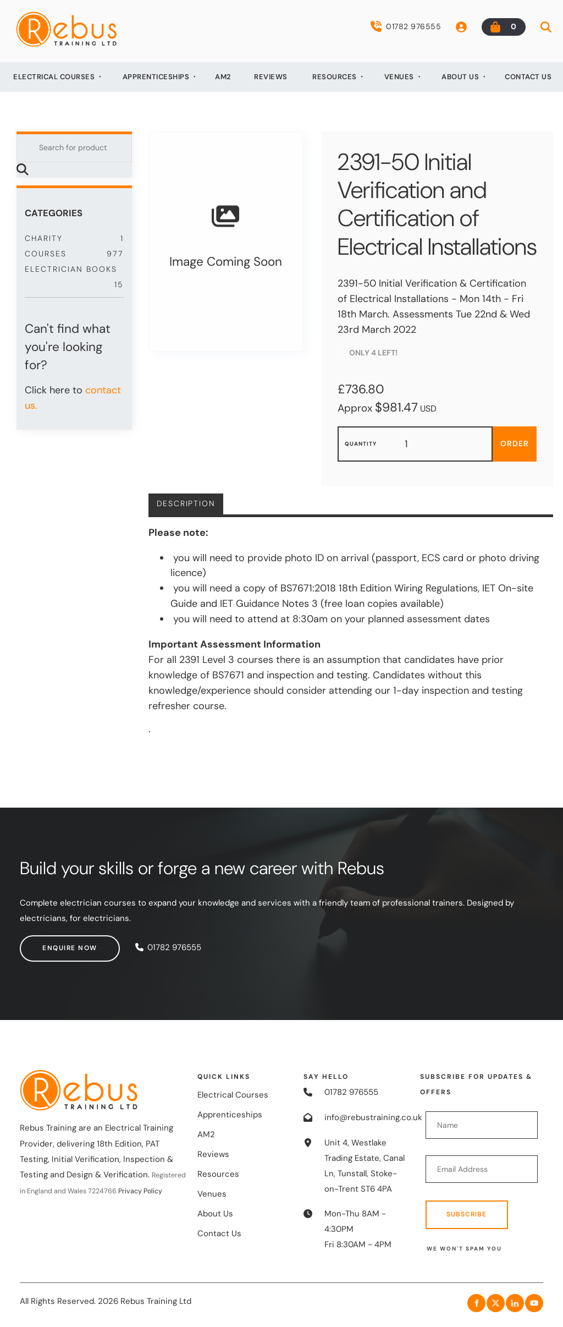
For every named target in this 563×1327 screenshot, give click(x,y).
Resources (334, 76)
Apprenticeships (156, 76)
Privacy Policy (140, 1191)
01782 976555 (406, 26)
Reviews (271, 76)
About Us (460, 76)
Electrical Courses (54, 76)
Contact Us (528, 76)
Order (514, 443)
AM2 (223, 76)
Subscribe (466, 1214)
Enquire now (47, 942)
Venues (399, 76)
